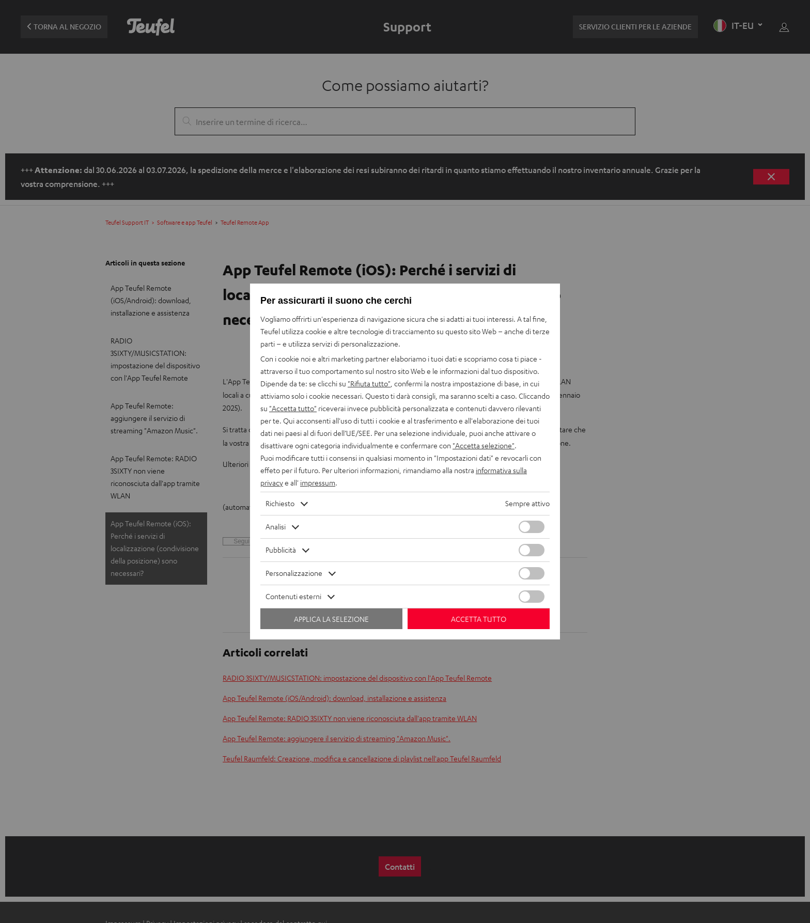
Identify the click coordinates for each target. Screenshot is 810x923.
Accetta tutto (478, 619)
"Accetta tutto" (293, 408)
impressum (317, 482)
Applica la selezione (331, 619)
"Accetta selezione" (484, 445)
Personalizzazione (294, 573)
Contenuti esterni (293, 596)
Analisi (276, 526)
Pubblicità (281, 549)
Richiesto (280, 503)
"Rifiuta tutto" (369, 383)
